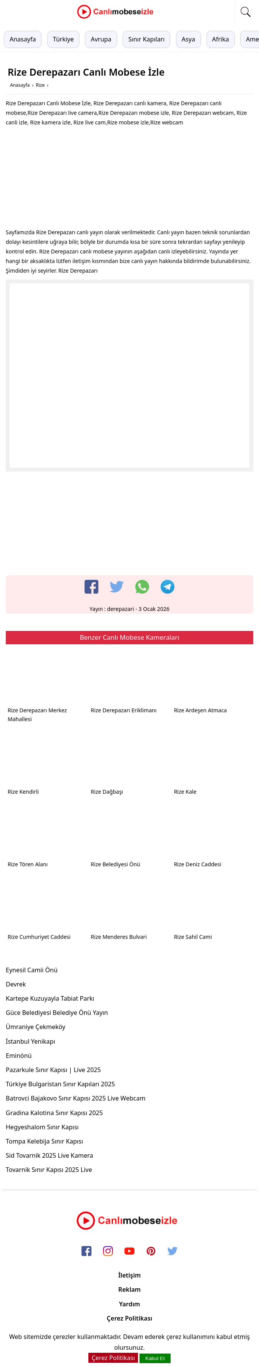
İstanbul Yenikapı (30, 1041)
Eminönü (19, 1055)
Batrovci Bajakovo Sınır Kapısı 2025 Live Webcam (75, 1098)
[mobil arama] (245, 12)
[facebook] (91, 586)
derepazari (120, 608)
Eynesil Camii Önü (32, 970)
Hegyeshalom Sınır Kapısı (42, 1127)
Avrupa (101, 39)
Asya (188, 39)
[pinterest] (151, 1251)
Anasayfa (23, 39)
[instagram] (108, 1251)
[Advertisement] (129, 179)
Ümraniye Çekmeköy (35, 1027)
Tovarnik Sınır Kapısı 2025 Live (49, 1169)
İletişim (129, 1275)
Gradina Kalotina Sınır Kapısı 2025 (54, 1113)
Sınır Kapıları (146, 39)
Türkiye (63, 39)
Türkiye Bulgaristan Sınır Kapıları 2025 (60, 1084)
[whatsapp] (142, 586)
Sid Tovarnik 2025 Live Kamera (49, 1155)
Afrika (220, 39)
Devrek (16, 984)
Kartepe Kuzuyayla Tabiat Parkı (50, 998)
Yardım (129, 1304)
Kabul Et (154, 1358)
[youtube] (129, 1251)
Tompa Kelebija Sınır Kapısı (44, 1141)
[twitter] (117, 586)
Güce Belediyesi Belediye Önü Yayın (57, 1012)
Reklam (129, 1289)
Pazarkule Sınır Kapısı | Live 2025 (53, 1070)
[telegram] (167, 586)
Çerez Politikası (129, 1318)
